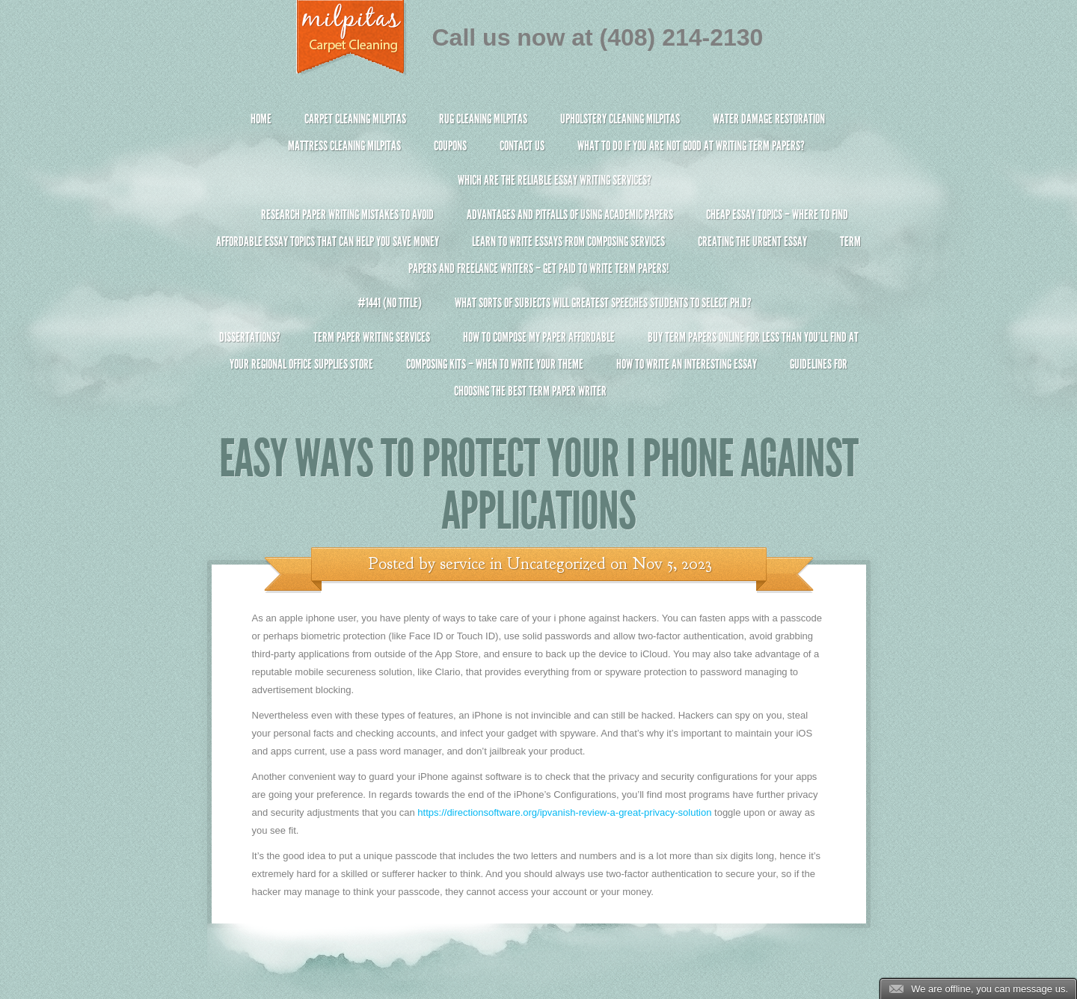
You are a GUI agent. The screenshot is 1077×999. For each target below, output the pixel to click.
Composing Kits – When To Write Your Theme (494, 364)
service (462, 563)
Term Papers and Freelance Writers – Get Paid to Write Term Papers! (539, 261)
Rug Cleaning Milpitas (483, 119)
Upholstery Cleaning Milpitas (620, 119)
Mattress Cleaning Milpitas (344, 146)
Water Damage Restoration (769, 119)
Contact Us (522, 146)
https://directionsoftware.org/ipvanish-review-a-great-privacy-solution (564, 812)
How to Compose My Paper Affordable (539, 337)
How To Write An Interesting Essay (686, 364)
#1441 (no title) (390, 303)
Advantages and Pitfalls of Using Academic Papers (570, 214)
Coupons (450, 146)
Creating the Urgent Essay (752, 241)
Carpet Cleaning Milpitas (355, 119)
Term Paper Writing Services (371, 337)
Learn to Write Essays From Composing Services (568, 241)
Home (261, 119)
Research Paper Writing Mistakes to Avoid (347, 214)
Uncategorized (556, 563)
